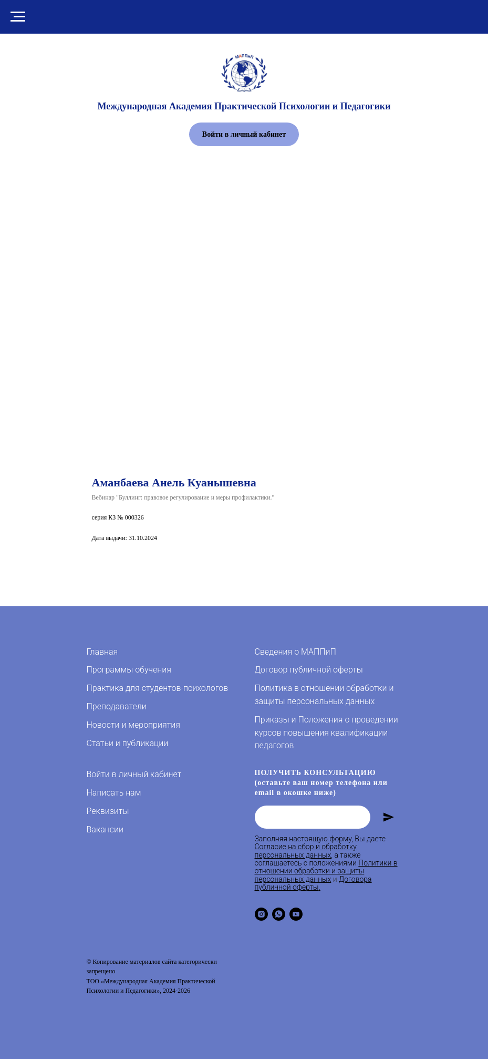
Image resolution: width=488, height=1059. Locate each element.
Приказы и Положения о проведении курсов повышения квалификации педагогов (326, 733)
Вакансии (105, 829)
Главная (102, 652)
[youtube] (296, 914)
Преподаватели (117, 706)
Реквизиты (108, 811)
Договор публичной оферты (309, 670)
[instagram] (261, 914)
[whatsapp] (278, 914)
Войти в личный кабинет (134, 774)
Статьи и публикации (128, 743)
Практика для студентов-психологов (158, 688)
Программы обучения (129, 670)
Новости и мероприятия (133, 725)
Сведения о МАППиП (295, 652)
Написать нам (114, 793)
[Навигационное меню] (18, 17)
